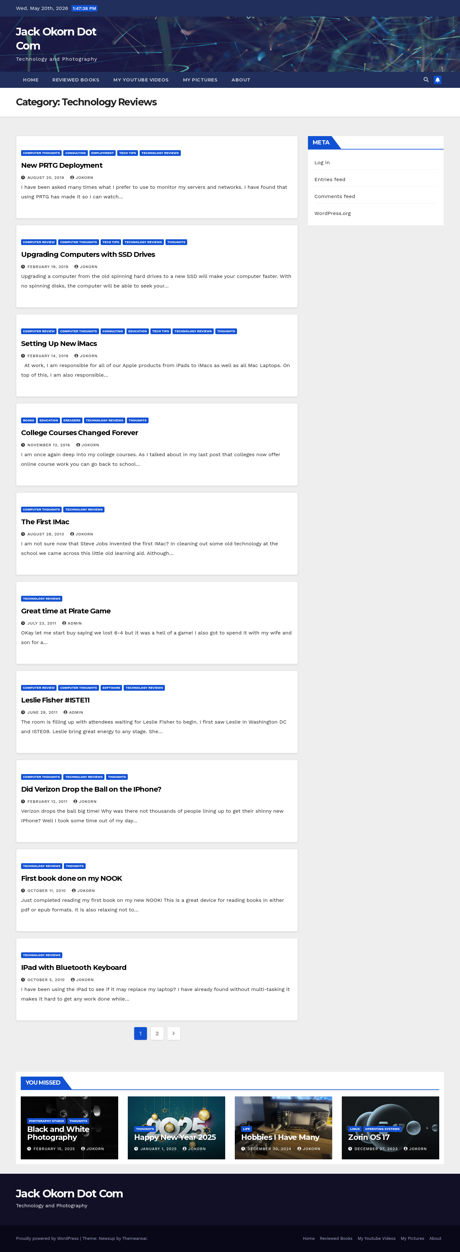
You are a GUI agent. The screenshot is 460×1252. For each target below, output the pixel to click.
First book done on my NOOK (71, 878)
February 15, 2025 (55, 1149)
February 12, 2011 (48, 801)
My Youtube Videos (141, 80)
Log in (322, 162)
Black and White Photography (58, 1133)
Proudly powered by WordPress (48, 1238)
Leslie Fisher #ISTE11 (55, 700)
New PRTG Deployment (62, 165)
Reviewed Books (75, 80)
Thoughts (176, 242)
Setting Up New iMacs (59, 343)
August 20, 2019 (46, 177)
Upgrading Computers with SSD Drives (88, 254)
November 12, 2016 (49, 445)
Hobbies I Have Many (280, 1137)
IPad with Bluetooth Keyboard (73, 967)
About (241, 80)
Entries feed (329, 179)
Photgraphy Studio (46, 1121)
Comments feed (334, 196)
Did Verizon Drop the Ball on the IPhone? (91, 789)
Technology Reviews (160, 153)
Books (28, 420)
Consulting (75, 153)
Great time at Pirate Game (66, 611)
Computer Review (39, 242)
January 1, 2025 (159, 1149)
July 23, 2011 (42, 623)
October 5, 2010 (46, 980)
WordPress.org (332, 213)
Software (111, 687)
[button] (426, 80)
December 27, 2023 (377, 1149)
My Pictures (200, 80)
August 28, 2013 (46, 534)
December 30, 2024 (270, 1149)
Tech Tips (127, 153)
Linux (355, 1129)
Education (137, 331)
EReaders (72, 420)
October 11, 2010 (47, 890)
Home (30, 80)
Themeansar (134, 1238)
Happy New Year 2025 (175, 1137)
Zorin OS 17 (368, 1137)
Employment (102, 153)
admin (72, 623)
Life (246, 1129)
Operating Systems (382, 1129)
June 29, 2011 (43, 712)
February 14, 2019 (48, 356)
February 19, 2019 (48, 267)
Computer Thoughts (41, 153)
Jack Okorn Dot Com (69, 1193)
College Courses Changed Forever (79, 432)
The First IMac (45, 522)
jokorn (81, 177)
